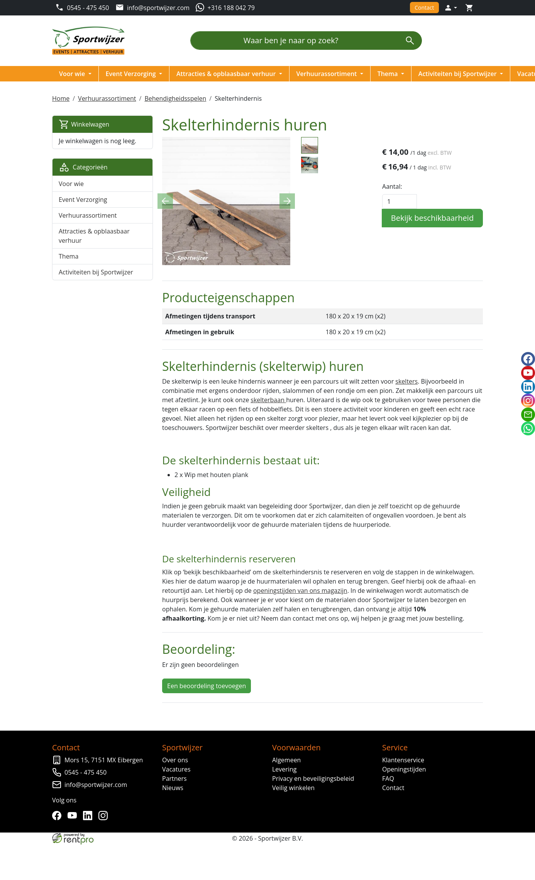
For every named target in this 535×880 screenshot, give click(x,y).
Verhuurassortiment (328, 73)
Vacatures (177, 769)
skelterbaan (268, 399)
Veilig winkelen (293, 787)
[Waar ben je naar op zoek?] (294, 40)
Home (61, 98)
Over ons (175, 759)
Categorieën (83, 167)
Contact (423, 7)
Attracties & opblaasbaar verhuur (227, 73)
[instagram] (105, 815)
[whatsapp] (528, 428)
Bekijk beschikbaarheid (432, 218)
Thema (389, 73)
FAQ (388, 778)
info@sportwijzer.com (96, 784)
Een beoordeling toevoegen (206, 685)
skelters (407, 381)
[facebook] (58, 815)
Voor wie (73, 73)
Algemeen (286, 759)
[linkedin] (89, 815)
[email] (528, 414)
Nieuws (173, 787)
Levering (284, 769)
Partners (175, 778)
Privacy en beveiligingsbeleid (313, 778)
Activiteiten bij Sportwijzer (459, 73)
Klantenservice (403, 759)
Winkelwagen (84, 124)
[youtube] (74, 815)
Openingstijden (404, 769)
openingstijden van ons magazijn (300, 590)
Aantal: (392, 186)
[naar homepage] (91, 40)
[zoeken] (410, 40)
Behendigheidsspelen (176, 98)
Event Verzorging (132, 73)
